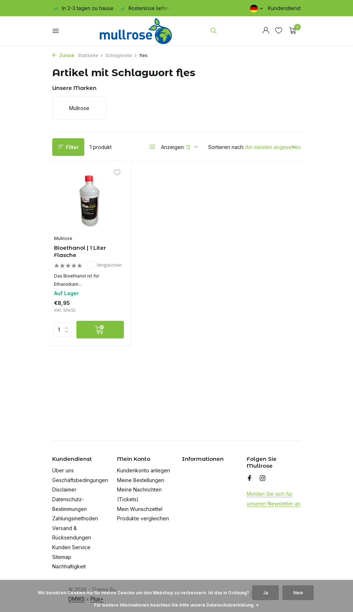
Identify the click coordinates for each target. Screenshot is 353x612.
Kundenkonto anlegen (143, 470)
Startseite (90, 55)
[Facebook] (250, 478)
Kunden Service (71, 547)
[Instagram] (262, 478)
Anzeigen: (173, 147)
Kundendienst (284, 8)
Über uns (63, 470)
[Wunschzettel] (278, 30)
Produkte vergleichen (143, 518)
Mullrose (63, 238)
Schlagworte (121, 55)
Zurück (63, 55)
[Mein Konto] (265, 31)
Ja (265, 592)
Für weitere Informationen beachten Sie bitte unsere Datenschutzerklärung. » (176, 605)
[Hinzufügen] (100, 329)
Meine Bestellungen (140, 480)
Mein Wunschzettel (139, 509)
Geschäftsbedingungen (80, 480)
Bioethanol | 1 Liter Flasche (80, 251)
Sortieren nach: (226, 147)
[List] (152, 147)
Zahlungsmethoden (75, 518)
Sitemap (61, 557)
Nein (298, 592)
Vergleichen (104, 265)
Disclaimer (64, 489)
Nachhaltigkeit (69, 566)
